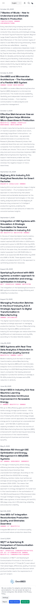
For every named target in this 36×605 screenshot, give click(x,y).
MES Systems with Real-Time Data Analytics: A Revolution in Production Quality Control (16, 349)
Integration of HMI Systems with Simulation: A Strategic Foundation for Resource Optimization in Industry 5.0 (17, 226)
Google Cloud (14, 184)
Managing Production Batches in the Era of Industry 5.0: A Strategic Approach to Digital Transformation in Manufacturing (16, 308)
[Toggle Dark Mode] (32, 3)
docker (9, 85)
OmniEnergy (25, 461)
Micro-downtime (16, 125)
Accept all (25, 602)
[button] (24, 3)
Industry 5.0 (4, 123)
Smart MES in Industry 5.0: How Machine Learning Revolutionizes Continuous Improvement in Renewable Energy (17, 395)
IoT (8, 526)
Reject (5, 602)
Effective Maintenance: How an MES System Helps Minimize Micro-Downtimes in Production (17, 117)
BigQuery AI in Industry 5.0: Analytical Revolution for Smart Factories (17, 178)
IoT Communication (14, 552)
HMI (1, 233)
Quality (20, 355)
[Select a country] (16, 3)
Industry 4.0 (4, 554)
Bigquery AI (4, 184)
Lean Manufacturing (7, 23)
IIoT (5, 552)
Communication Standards (19, 554)
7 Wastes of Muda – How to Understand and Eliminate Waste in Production (14, 15)
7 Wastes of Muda (6, 21)
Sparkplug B (21, 123)
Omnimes (13, 123)
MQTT (2, 284)
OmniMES (17, 21)
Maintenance (4, 125)
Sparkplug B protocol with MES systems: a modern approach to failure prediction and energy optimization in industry (17, 277)
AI (1, 404)
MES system (18, 233)
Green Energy (15, 461)
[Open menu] (3, 3)
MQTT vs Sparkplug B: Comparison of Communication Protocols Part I (16, 545)
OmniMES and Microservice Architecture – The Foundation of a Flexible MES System (16, 79)
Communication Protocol (24, 550)
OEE (1, 461)
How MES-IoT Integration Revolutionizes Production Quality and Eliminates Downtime (14, 519)
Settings (5, 597)
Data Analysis (12, 317)
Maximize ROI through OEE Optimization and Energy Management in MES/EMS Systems (14, 454)
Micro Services (18, 85)
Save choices (14, 602)
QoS (1, 552)
